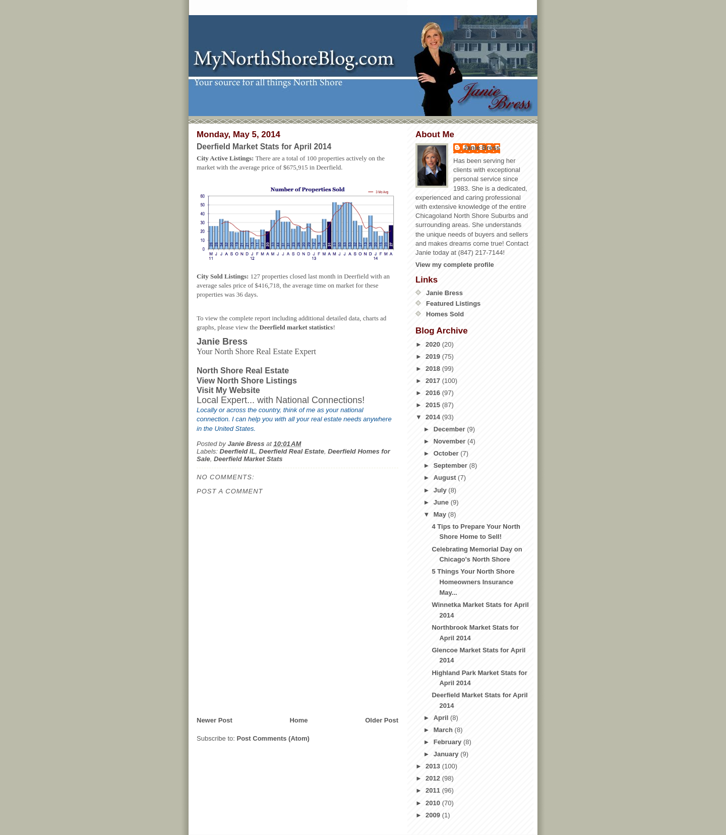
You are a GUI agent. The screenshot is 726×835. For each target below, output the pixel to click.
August (446, 477)
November (450, 441)
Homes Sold (445, 314)
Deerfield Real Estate (291, 451)
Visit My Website (228, 390)
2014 (434, 417)
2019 (434, 356)
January (447, 754)
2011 (434, 790)
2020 (434, 344)
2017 (434, 380)
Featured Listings (453, 303)
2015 (434, 405)
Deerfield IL (238, 451)
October (447, 453)
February (448, 742)
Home (298, 720)
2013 (434, 766)
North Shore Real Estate (243, 370)
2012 (434, 778)
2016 (434, 393)
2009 (434, 815)
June (442, 502)
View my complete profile (454, 264)
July (441, 490)
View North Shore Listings (247, 380)
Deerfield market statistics (296, 327)
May (441, 514)
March (444, 730)
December (450, 429)
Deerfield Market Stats (248, 459)
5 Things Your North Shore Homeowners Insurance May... (473, 582)
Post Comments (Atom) (273, 738)
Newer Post (214, 720)
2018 (434, 368)
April (442, 717)
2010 (434, 803)
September (451, 465)
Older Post (381, 720)
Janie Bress (481, 147)
